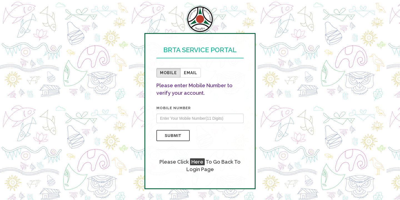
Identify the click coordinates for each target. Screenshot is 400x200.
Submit (173, 135)
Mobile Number (173, 108)
